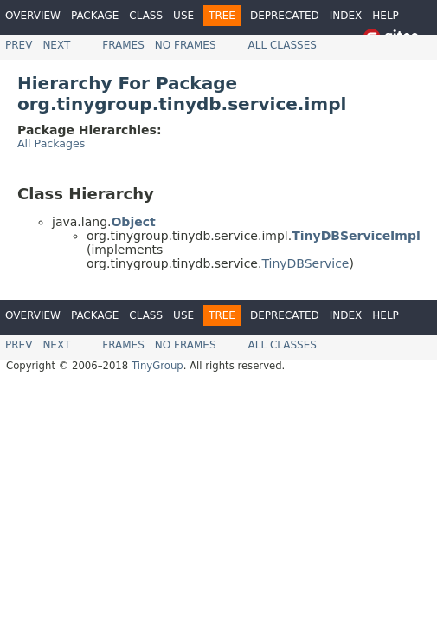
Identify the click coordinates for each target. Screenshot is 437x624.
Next (56, 45)
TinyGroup (157, 366)
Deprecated (284, 16)
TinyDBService (305, 263)
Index (346, 16)
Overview (33, 16)
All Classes (282, 45)
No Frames (185, 45)
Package (95, 16)
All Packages (51, 143)
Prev (18, 45)
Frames (123, 45)
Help (385, 16)
